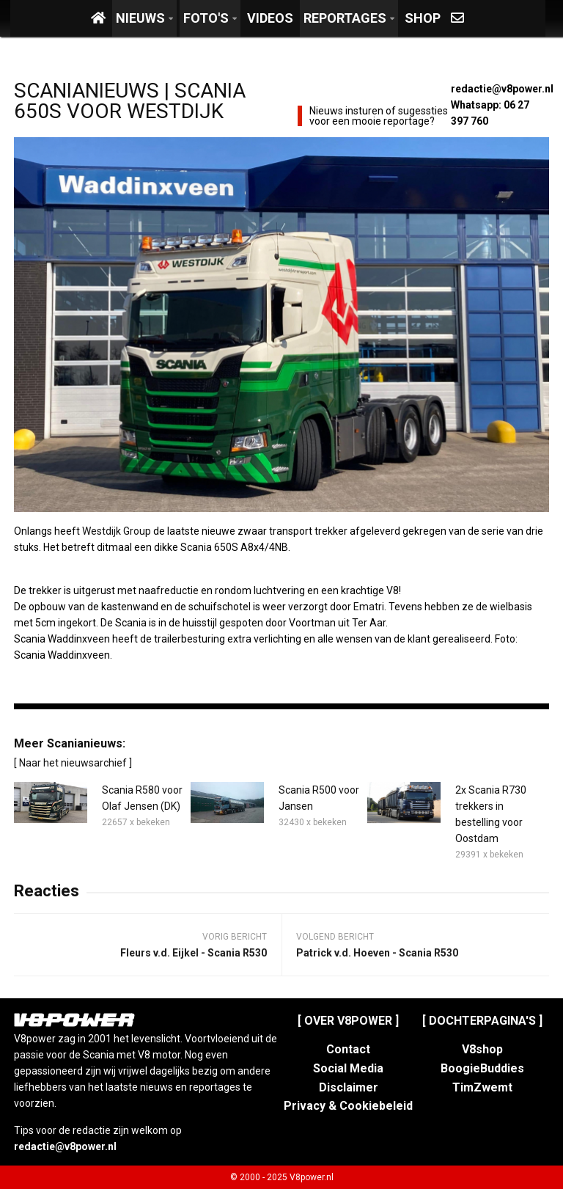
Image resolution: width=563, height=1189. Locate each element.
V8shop (482, 1049)
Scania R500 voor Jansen (319, 798)
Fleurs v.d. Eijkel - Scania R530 (193, 953)
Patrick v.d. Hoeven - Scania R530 (377, 953)
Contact (348, 1049)
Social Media (348, 1068)
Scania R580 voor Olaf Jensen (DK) (142, 798)
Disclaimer (348, 1087)
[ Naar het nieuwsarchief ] (73, 763)
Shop (423, 18)
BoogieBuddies (482, 1068)
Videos (270, 18)
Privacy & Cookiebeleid (348, 1106)
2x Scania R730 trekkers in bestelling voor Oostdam (490, 814)
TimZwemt (482, 1087)
